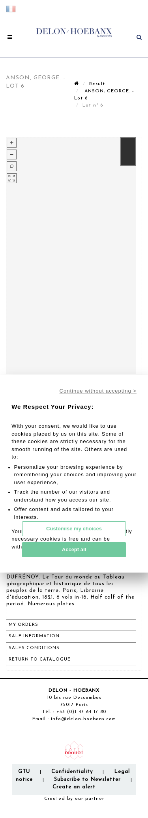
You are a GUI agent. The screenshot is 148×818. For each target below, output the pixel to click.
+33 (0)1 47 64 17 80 (81, 711)
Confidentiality (72, 771)
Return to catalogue (40, 659)
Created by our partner (74, 798)
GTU (24, 771)
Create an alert (74, 787)
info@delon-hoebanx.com (83, 719)
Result (97, 84)
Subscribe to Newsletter (87, 779)
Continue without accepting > (98, 391)
